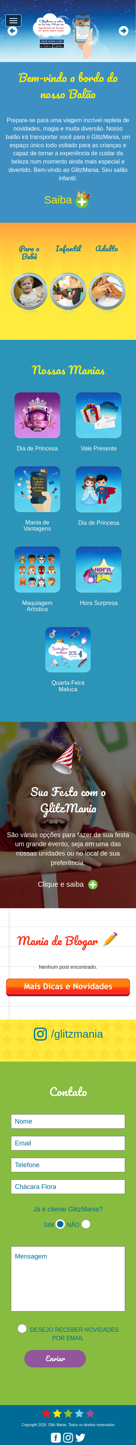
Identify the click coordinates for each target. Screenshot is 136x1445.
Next (123, 30)
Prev (12, 30)
